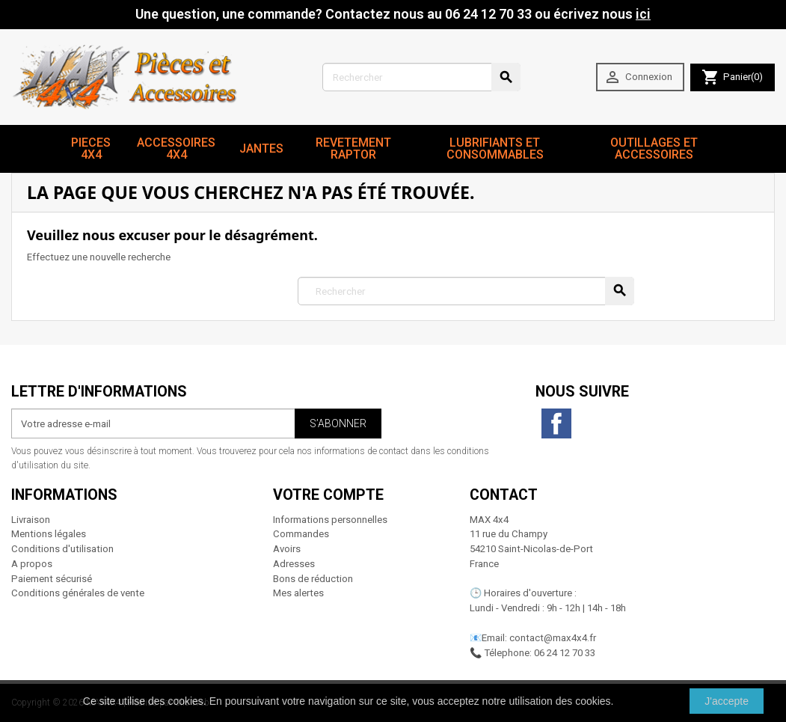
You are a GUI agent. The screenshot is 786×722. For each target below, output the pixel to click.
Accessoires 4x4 (176, 148)
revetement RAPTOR (353, 148)
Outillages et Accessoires (654, 148)
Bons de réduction (313, 578)
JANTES (261, 148)
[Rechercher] (421, 77)
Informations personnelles (330, 519)
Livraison (30, 519)
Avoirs (287, 548)
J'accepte (726, 701)
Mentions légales (48, 533)
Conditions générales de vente (77, 593)
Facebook (556, 423)
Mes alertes (298, 593)
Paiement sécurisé (51, 578)
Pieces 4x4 (91, 148)
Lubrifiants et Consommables (495, 148)
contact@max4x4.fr (552, 637)
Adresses (294, 563)
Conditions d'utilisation (62, 548)
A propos (31, 563)
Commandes (301, 533)
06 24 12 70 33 (564, 652)
